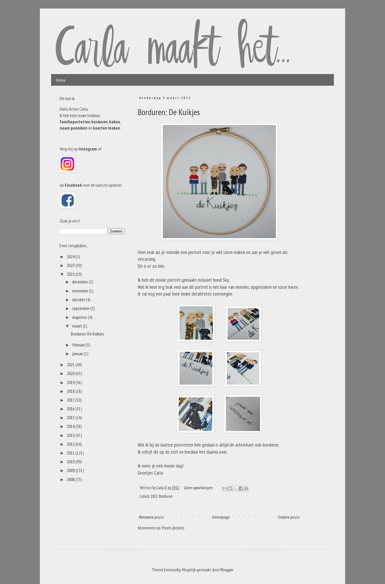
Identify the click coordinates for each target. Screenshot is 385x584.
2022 (154, 496)
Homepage (221, 517)
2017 (71, 400)
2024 (71, 256)
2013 (71, 435)
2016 (71, 408)
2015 (71, 417)
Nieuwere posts (151, 517)
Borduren (166, 496)
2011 (71, 453)
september (81, 308)
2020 (71, 373)
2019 (71, 382)
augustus (80, 317)
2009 (71, 470)
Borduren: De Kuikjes (169, 111)
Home (61, 80)
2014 (71, 426)
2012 (71, 444)
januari (78, 353)
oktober (79, 299)
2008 (71, 479)
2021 (71, 364)
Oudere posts (289, 517)
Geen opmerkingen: (199, 487)
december (80, 282)
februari (79, 345)
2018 (71, 391)
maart (77, 326)
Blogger (226, 569)
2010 (71, 461)
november (80, 291)
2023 (71, 265)
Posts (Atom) (173, 528)
